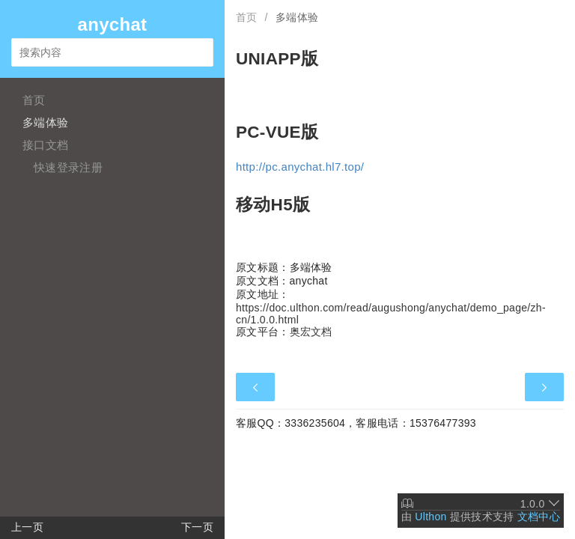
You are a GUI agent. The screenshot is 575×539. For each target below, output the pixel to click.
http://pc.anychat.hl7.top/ (300, 166)
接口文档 (45, 144)
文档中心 (538, 517)
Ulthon (430, 517)
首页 (34, 100)
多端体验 (45, 122)
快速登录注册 (68, 167)
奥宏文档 (311, 332)
